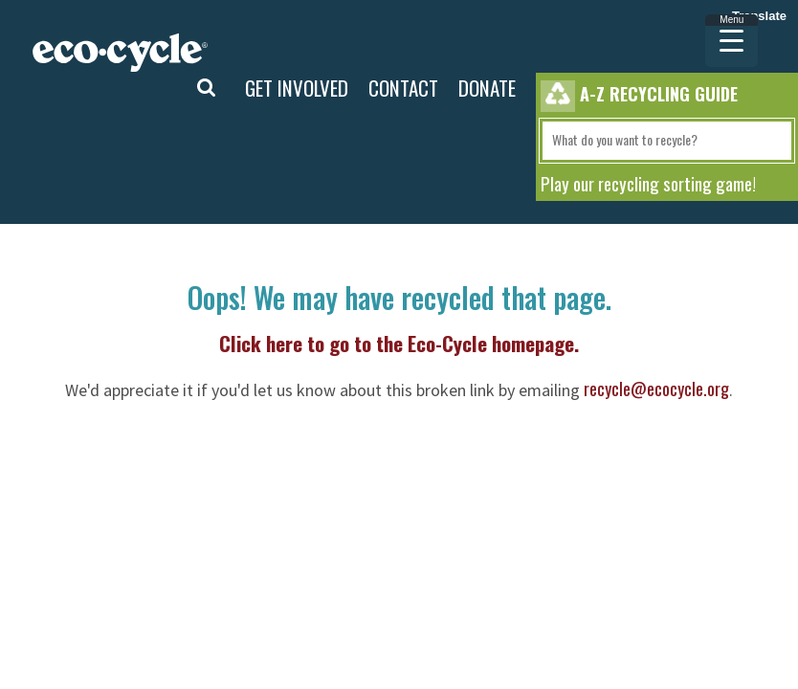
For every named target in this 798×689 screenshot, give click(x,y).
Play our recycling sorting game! (648, 182)
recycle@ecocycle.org (656, 388)
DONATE (487, 87)
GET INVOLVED (296, 87)
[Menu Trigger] (731, 40)
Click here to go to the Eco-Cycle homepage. (399, 343)
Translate (759, 16)
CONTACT (403, 87)
